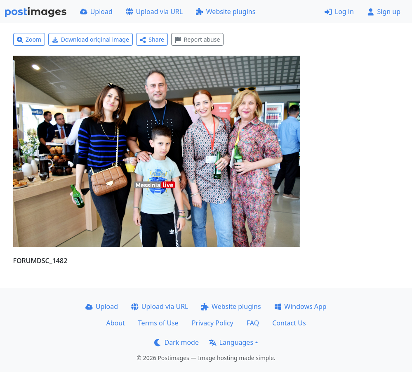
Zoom (29, 39)
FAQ (253, 322)
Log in (339, 11)
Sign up (383, 11)
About (115, 322)
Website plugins (225, 11)
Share (152, 39)
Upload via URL (154, 11)
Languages (231, 342)
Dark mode (176, 342)
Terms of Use (158, 322)
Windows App (300, 306)
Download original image (90, 39)
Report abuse (197, 39)
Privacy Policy (212, 322)
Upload (96, 11)
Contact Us (289, 322)
